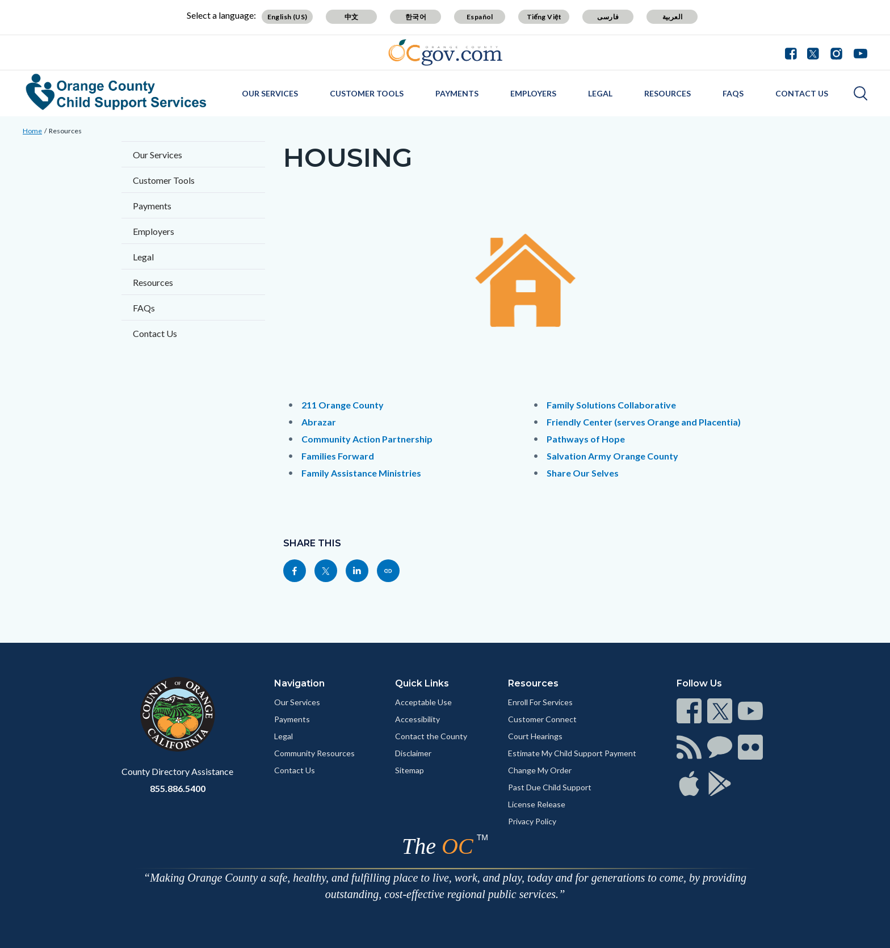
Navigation (299, 683)
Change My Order (540, 770)
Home (32, 131)
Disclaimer (413, 753)
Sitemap (409, 770)
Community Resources (314, 753)
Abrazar (318, 421)
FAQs (733, 93)
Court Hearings (535, 736)
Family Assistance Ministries (361, 472)
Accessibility (417, 719)
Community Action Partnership (367, 438)
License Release (536, 804)
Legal (600, 93)
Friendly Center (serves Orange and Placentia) (644, 421)
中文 (352, 16)
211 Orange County (342, 404)
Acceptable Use (423, 702)
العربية (672, 16)
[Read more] (445, 52)
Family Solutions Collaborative (611, 404)
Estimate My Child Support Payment (572, 753)
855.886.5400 (177, 788)
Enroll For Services (540, 702)
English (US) (287, 16)
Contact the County (431, 736)
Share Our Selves (583, 472)
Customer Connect (542, 719)
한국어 (415, 16)
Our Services (270, 93)
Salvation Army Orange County (612, 455)
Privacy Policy (532, 821)
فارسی (608, 16)
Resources (667, 93)
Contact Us (801, 93)
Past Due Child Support (549, 787)
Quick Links (422, 683)
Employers (533, 93)
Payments (456, 93)
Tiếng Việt (544, 16)
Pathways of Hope (586, 438)
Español (480, 16)
